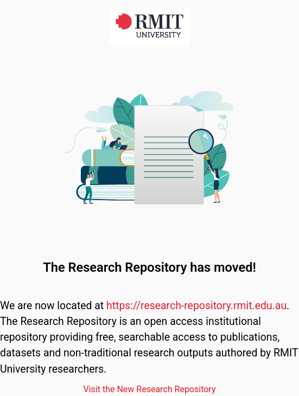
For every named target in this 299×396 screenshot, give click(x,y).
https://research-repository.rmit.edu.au (196, 305)
